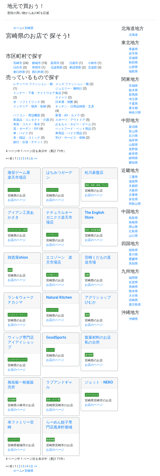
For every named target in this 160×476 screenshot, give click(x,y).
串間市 (36, 67)
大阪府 (133, 190)
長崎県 (133, 286)
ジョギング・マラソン (17, 315)
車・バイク (20, 133)
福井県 (133, 140)
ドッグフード (52, 190)
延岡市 (55, 63)
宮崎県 (28, 28)
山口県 (133, 235)
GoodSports (56, 337)
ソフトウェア (13, 190)
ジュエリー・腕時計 (68, 88)
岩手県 (133, 53)
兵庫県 (133, 195)
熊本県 (133, 291)
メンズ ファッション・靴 (72, 84)
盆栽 (10, 270)
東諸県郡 (75, 67)
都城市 (36, 63)
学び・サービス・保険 (70, 137)
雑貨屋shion (18, 257)
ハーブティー (52, 235)
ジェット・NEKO (99, 382)
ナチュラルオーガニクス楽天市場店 (59, 217)
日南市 (73, 63)
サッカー (50, 350)
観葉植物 (50, 440)
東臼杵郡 (19, 72)
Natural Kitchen (59, 297)
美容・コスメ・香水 (26, 124)
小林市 (92, 63)
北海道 (133, 34)
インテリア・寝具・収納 (29, 106)
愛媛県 (133, 259)
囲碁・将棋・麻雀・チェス (96, 185)
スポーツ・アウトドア (70, 120)
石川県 (133, 136)
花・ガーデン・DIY (26, 128)
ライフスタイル (91, 395)
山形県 (133, 67)
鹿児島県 (135, 304)
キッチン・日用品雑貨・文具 (74, 106)
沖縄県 (133, 319)
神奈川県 (135, 112)
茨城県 (133, 85)
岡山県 (133, 227)
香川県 (133, 254)
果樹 (87, 315)
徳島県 (133, 250)
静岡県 (133, 158)
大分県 (133, 295)
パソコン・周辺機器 (26, 115)
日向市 (17, 67)
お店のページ (17, 200)
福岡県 (133, 277)
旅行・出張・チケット (28, 142)
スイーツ (61, 97)
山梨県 (133, 144)
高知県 (133, 263)
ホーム (17, 28)
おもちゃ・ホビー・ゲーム (73, 124)
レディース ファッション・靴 (33, 84)
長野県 (133, 149)
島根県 (133, 222)
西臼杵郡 (38, 72)
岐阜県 (133, 153)
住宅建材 (12, 400)
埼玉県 (133, 99)
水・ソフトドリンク (26, 102)
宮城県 (133, 58)
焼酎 (87, 275)
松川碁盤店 (94, 172)
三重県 (133, 177)
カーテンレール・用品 (17, 230)
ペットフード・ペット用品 (73, 128)
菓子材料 (89, 355)
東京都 (133, 108)
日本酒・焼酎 (64, 102)
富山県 (133, 131)
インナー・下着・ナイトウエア (34, 93)
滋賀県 (133, 181)
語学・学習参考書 (92, 230)
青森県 (133, 49)
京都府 (133, 186)
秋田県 (133, 62)
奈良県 (133, 199)
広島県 (133, 231)
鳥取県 (133, 218)
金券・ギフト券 (53, 400)
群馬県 (133, 94)
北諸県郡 (57, 67)
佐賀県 (133, 282)
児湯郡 (92, 67)
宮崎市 (17, 63)
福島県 (133, 71)
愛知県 (133, 162)
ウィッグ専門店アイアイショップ (21, 342)
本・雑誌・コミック (26, 137)
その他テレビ (52, 275)
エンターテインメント (17, 360)
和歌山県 (135, 203)
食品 (58, 93)
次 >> (33, 158)
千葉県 (133, 103)
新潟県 (133, 127)
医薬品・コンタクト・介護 (31, 120)
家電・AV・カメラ (67, 115)
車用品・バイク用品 (68, 133)
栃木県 (133, 90)
